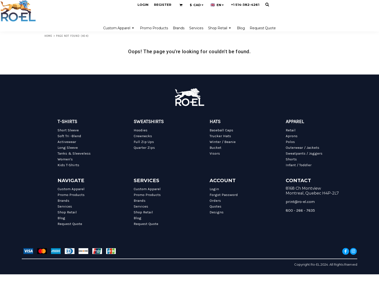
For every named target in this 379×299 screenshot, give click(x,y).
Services (65, 206)
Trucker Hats (220, 136)
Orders (215, 200)
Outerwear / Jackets (302, 147)
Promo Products (71, 195)
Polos (290, 142)
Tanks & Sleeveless (74, 153)
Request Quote (70, 224)
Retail (291, 130)
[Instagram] (353, 251)
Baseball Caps (221, 130)
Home (48, 35)
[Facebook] (345, 251)
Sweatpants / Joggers (304, 153)
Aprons (292, 136)
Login (143, 5)
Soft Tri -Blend (69, 136)
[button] (181, 5)
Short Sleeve (68, 130)
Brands (63, 200)
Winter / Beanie (223, 142)
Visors (215, 153)
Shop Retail (67, 212)
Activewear (67, 142)
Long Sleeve (68, 147)
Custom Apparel (71, 189)
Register (162, 5)
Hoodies (140, 130)
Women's (65, 159)
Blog (61, 218)
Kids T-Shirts (68, 165)
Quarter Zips (144, 147)
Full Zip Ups (144, 142)
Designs (217, 212)
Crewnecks (143, 136)
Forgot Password (224, 195)
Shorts (291, 159)
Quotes (215, 206)
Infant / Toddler (299, 165)
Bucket (215, 147)
